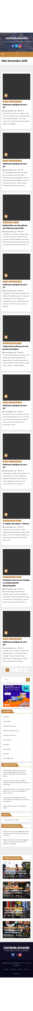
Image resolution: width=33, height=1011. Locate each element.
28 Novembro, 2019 (10, 290)
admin (21, 110)
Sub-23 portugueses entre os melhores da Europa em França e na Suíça (16, 833)
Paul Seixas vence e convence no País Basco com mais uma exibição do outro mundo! (16, 791)
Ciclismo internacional (15, 101)
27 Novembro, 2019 (10, 411)
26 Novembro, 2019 (10, 470)
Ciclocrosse (7, 740)
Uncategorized (8, 758)
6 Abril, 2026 (10, 935)
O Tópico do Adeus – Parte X (16, 524)
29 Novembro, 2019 (10, 169)
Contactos (16, 973)
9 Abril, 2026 (10, 876)
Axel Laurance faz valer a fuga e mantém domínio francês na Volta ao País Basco (16, 782)
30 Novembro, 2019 (10, 110)
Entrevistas (7, 749)
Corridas (6, 744)
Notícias (16, 222)
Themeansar (16, 965)
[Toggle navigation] (17, 54)
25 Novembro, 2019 (10, 648)
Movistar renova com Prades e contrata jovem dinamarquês (16, 583)
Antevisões (7, 721)
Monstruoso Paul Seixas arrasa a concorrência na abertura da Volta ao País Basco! (16, 799)
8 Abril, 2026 (10, 895)
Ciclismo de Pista (9, 726)
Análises (5, 101)
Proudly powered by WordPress (11, 963)
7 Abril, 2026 (10, 915)
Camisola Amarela (16, 38)
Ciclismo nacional (7, 222)
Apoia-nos (26, 969)
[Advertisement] (16, 16)
